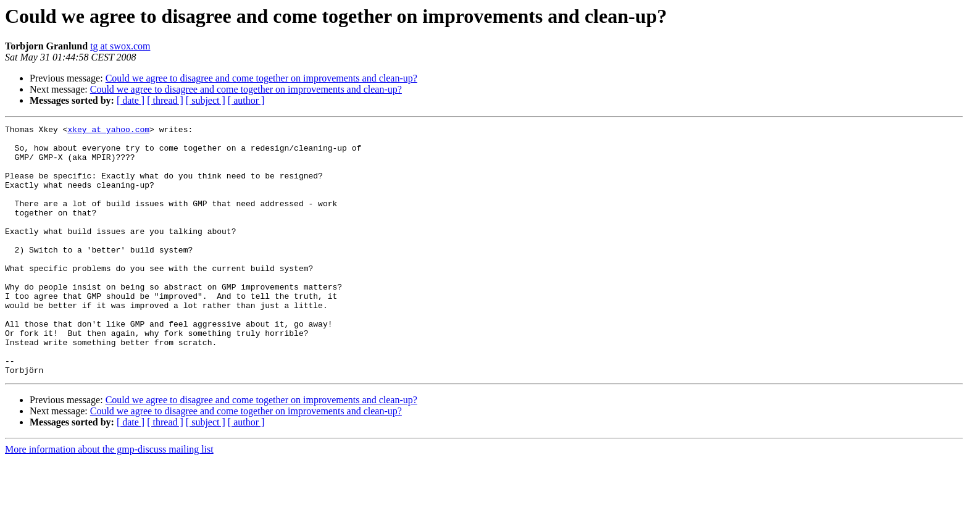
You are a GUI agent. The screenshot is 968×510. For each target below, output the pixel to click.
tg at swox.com (120, 46)
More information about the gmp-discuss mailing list (109, 499)
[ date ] (130, 100)
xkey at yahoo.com (108, 130)
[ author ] (246, 100)
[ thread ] (165, 100)
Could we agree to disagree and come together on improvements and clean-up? (261, 78)
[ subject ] (205, 100)
